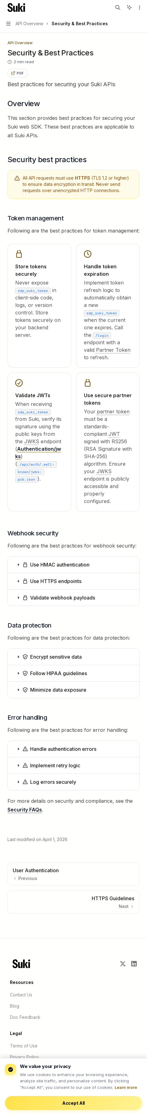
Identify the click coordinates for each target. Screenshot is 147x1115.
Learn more (126, 1087)
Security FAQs (24, 810)
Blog (14, 1006)
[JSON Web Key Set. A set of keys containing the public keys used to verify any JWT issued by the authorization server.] (31, 441)
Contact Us (21, 994)
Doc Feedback (25, 1017)
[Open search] (118, 7)
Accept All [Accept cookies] (73, 1103)
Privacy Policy (24, 1057)
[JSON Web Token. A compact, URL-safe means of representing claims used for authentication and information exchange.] (114, 434)
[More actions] (139, 7)
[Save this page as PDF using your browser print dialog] (17, 73)
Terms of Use (24, 1045)
